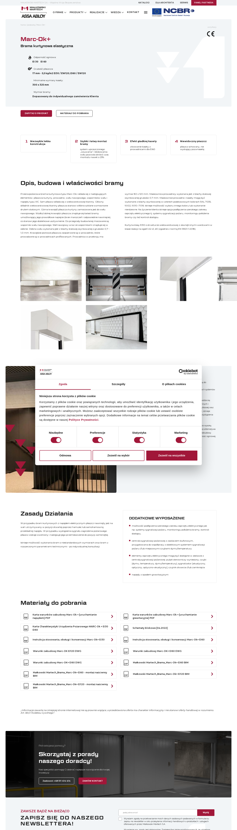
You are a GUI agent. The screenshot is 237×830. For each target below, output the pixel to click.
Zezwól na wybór (118, 455)
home (23, 25)
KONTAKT (133, 12)
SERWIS (184, 2)
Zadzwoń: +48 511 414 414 (56, 781)
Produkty (31, 25)
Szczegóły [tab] (118, 384)
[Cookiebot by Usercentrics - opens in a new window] (181, 372)
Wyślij (206, 812)
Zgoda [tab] (63, 384)
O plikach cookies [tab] (174, 384)
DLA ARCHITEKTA (165, 2)
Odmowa (65, 455)
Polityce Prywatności (83, 419)
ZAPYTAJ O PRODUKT (36, 113)
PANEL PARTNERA (203, 2)
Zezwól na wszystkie (171, 455)
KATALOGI (143, 2)
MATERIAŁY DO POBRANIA (74, 113)
